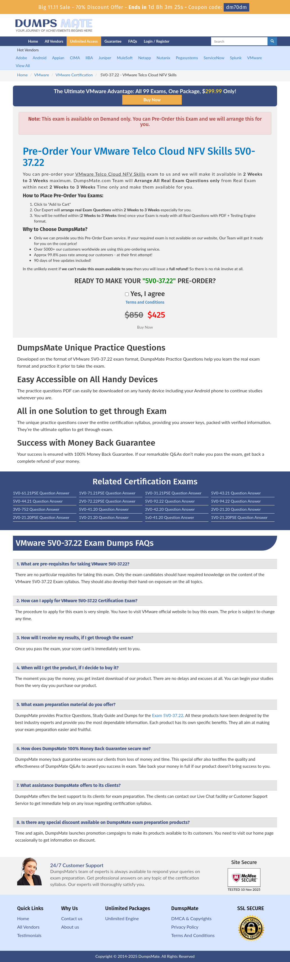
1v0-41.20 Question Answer (169, 517)
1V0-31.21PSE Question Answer (173, 493)
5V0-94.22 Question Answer (236, 501)
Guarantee (113, 41)
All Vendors (54, 41)
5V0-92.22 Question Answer (170, 501)
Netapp (144, 57)
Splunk (235, 57)
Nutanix (163, 57)
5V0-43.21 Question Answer (236, 493)
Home (33, 41)
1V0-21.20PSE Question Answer (239, 517)
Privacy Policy (184, 926)
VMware (254, 57)
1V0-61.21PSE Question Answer (41, 493)
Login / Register (156, 41)
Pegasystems (187, 57)
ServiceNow (214, 57)
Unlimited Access (84, 41)
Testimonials (29, 935)
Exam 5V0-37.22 (167, 715)
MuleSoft (125, 57)
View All (23, 65)
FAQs (132, 41)
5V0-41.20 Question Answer (104, 509)
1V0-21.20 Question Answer (104, 517)
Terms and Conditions (145, 302)
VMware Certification (74, 74)
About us (70, 926)
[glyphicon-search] (272, 41)
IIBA (89, 57)
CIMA (75, 57)
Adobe (21, 57)
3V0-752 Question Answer (36, 509)
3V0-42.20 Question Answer (170, 509)
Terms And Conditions (192, 935)
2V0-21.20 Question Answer (236, 509)
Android (39, 57)
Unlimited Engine (122, 918)
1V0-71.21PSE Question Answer (107, 493)
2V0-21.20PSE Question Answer (41, 517)
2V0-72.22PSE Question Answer (107, 501)
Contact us (71, 918)
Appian (58, 57)
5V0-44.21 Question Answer (38, 501)
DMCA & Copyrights (191, 918)
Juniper (105, 57)
